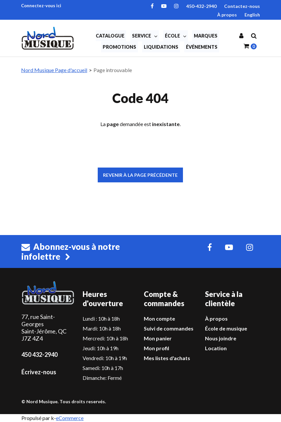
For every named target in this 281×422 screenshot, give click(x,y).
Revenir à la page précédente (140, 175)
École (175, 36)
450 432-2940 (39, 354)
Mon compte (159, 318)
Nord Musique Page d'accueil (54, 70)
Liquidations (161, 47)
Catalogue (110, 36)
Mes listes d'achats (167, 358)
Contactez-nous (242, 6)
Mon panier (158, 338)
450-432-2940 (201, 6)
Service (144, 36)
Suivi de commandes (168, 328)
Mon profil (156, 348)
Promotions (119, 47)
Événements (201, 47)
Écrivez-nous (38, 372)
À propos (227, 14)
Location (216, 348)
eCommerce (70, 418)
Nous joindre (220, 338)
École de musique (226, 328)
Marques (205, 36)
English (252, 14)
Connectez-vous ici (41, 5)
